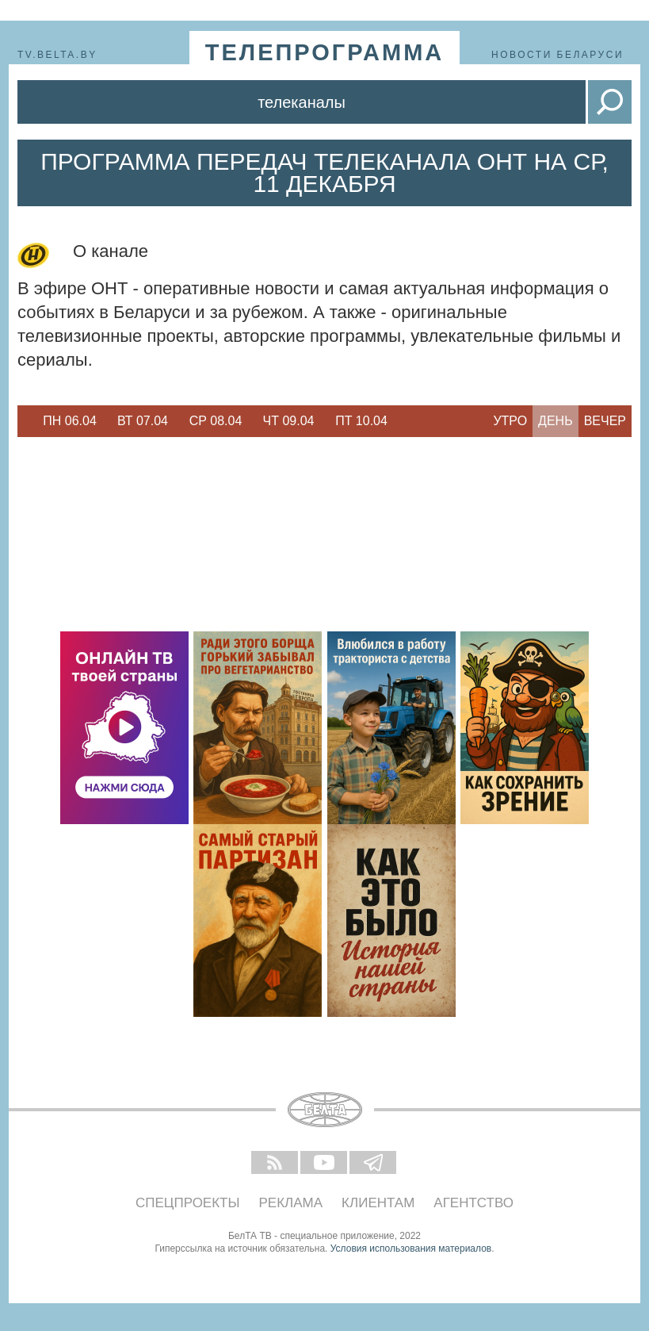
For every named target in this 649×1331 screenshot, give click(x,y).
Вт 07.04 (142, 421)
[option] (69, 421)
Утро (510, 421)
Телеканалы (301, 102)
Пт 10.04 (361, 421)
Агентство (473, 1202)
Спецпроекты (188, 1202)
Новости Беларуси (557, 54)
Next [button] (406, 421)
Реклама (291, 1202)
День (555, 421)
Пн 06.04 (70, 421)
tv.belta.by (57, 54)
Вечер (605, 421)
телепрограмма (325, 52)
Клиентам (378, 1202)
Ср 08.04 (215, 421)
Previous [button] (25, 421)
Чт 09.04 (289, 421)
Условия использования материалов (410, 1248)
